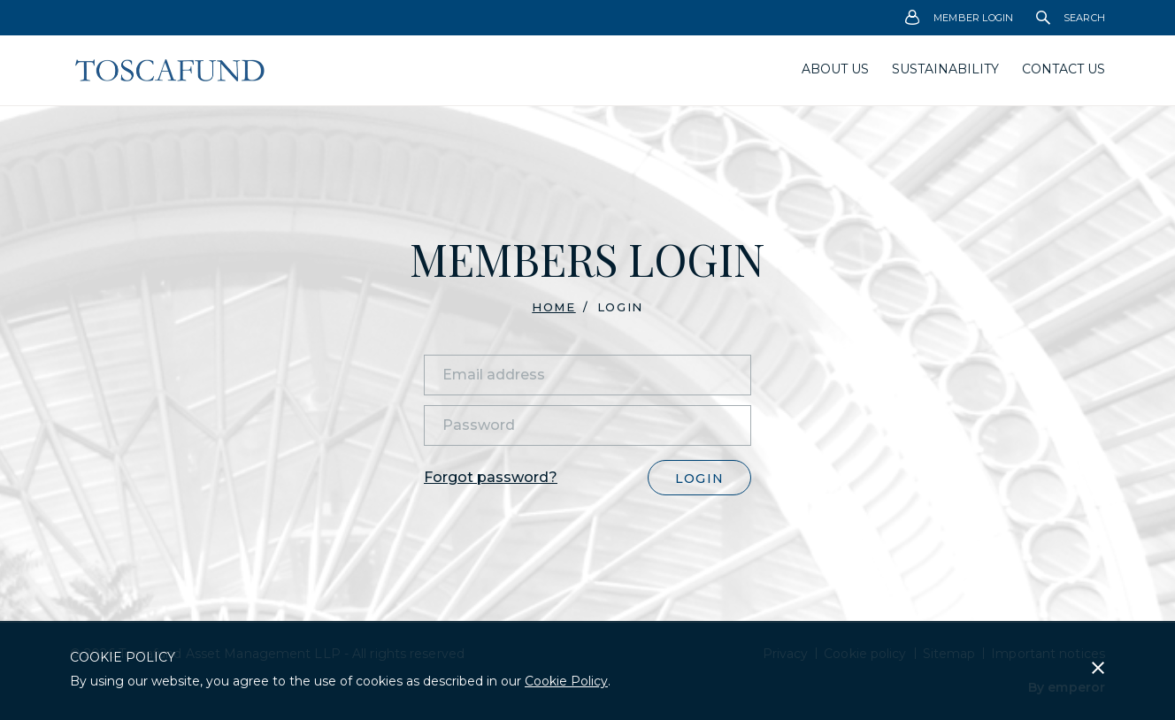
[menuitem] (959, 17)
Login (699, 478)
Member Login (959, 18)
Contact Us (1063, 69)
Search (1070, 17)
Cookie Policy (566, 681)
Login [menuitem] (620, 307)
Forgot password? (490, 477)
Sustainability (945, 69)
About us (835, 69)
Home (553, 307)
